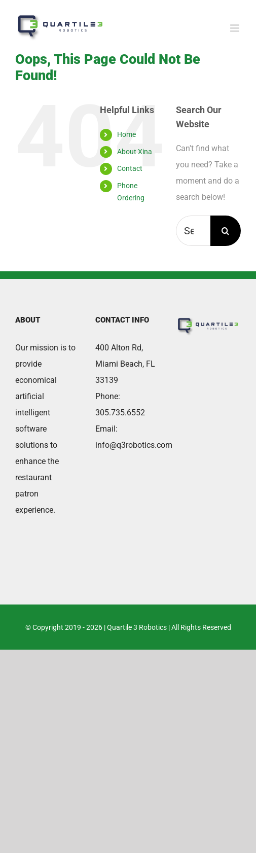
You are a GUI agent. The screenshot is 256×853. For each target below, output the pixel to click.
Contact (129, 168)
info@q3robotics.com (133, 445)
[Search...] (193, 231)
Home (126, 134)
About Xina (134, 152)
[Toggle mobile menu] (235, 28)
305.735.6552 (120, 412)
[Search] (225, 231)
